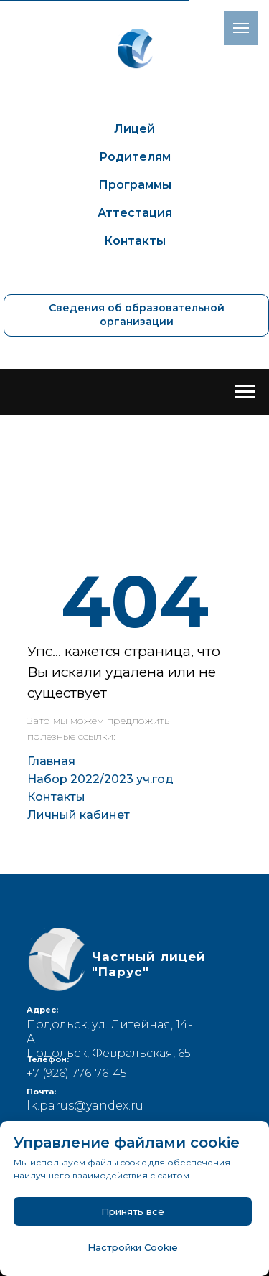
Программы (134, 185)
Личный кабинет (78, 815)
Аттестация (135, 213)
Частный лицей (149, 964)
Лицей (134, 129)
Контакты (135, 241)
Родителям (135, 157)
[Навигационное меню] (245, 392)
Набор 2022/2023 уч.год (100, 779)
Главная (51, 761)
